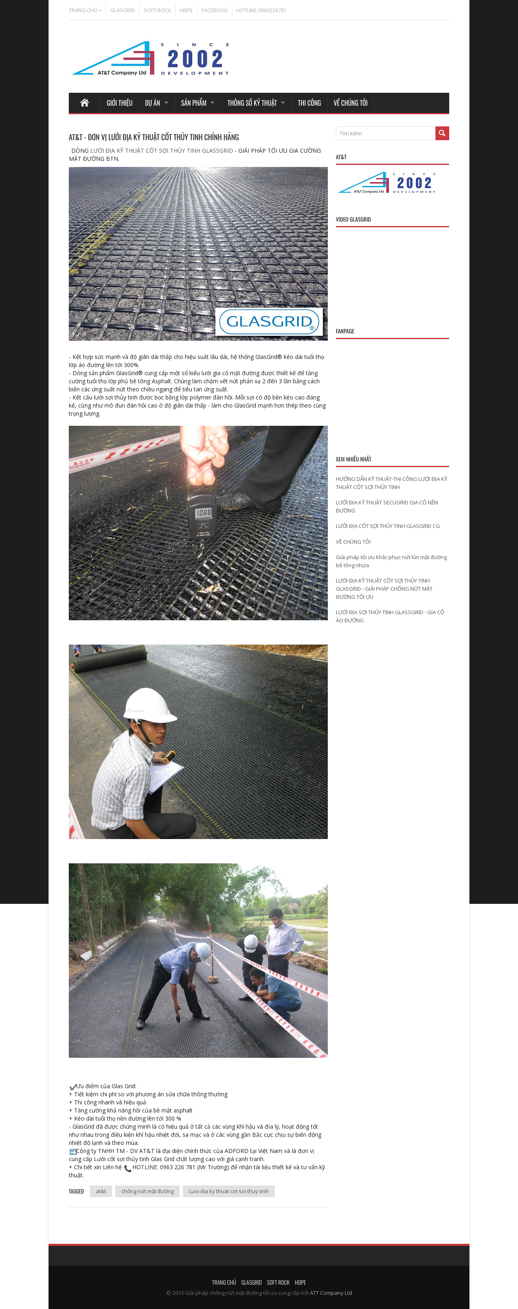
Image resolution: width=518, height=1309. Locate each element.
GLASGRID (122, 10)
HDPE (186, 10)
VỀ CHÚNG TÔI (350, 103)
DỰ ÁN (152, 103)
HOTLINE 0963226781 (261, 10)
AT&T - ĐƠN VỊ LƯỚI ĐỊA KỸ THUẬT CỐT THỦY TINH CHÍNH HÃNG (154, 137)
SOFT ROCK (157, 10)
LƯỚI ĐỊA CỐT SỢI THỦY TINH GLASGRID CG (388, 526)
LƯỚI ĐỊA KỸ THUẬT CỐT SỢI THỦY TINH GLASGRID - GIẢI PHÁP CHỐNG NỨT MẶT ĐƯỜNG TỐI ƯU (384, 588)
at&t (101, 1191)
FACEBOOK (215, 10)
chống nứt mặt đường (147, 1191)
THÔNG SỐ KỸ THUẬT (252, 103)
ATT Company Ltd (331, 1292)
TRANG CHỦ (83, 10)
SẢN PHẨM (194, 103)
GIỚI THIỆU (120, 103)
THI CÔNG (309, 103)
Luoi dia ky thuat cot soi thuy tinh (229, 1191)
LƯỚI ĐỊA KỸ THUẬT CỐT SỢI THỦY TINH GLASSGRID (161, 150)
